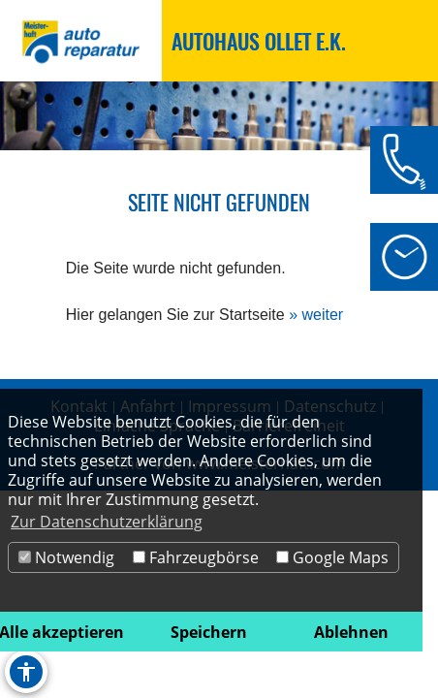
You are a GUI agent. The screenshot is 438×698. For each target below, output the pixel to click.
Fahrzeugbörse (196, 557)
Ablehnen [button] (351, 632)
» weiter (316, 314)
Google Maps (332, 557)
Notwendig (66, 557)
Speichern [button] (209, 632)
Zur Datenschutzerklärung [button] (107, 521)
